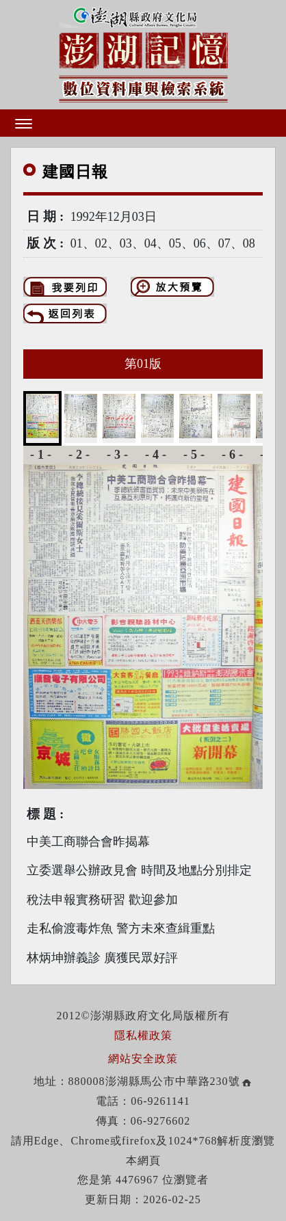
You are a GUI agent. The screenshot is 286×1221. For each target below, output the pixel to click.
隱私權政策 (143, 1035)
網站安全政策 (143, 1058)
